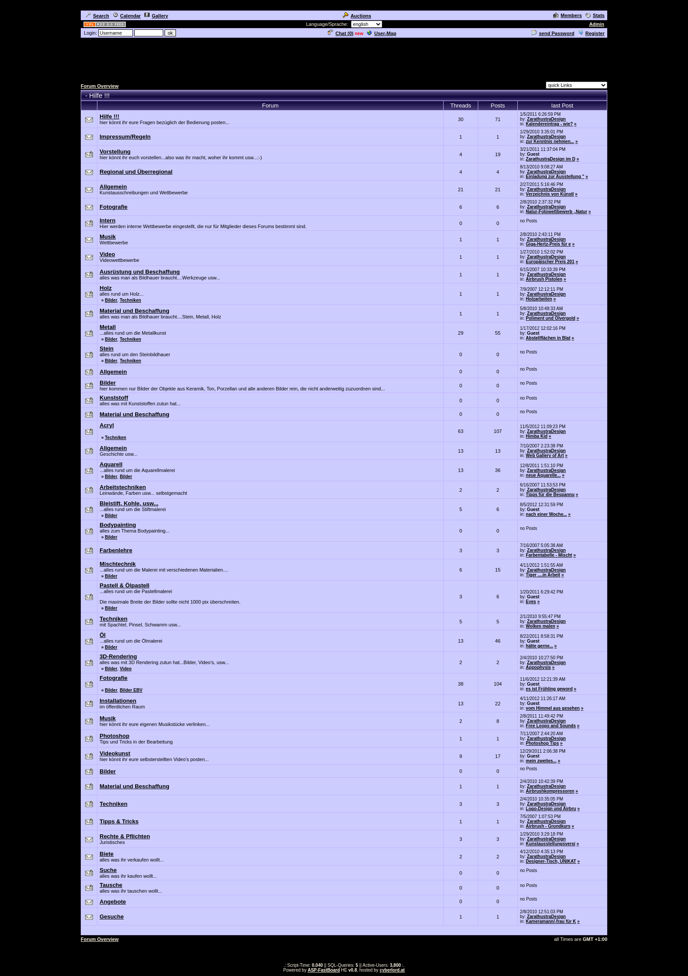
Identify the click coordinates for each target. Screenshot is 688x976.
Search (97, 15)
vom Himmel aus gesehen (553, 708)
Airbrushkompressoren (550, 791)
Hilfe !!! (99, 95)
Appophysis (538, 667)
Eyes (531, 601)
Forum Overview (99, 86)
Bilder (111, 300)
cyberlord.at (392, 970)
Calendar (127, 15)
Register (591, 33)
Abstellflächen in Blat (548, 338)
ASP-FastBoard (324, 970)
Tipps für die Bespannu (550, 494)
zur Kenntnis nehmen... (550, 141)
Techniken (130, 300)
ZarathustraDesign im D (550, 159)
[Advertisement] (344, 58)
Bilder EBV (131, 690)
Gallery (156, 15)
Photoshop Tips (542, 743)
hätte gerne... (539, 646)
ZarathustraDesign (546, 119)
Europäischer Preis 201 (550, 261)
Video (126, 668)
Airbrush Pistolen (544, 279)
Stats (595, 15)
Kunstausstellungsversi (550, 843)
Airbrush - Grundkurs (548, 826)
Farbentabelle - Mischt (549, 555)
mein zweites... (541, 760)
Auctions (357, 15)
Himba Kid (536, 436)
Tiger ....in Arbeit (543, 574)
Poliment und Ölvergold (550, 318)
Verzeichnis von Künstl (549, 194)
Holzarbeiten (539, 299)
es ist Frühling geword (549, 688)
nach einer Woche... (546, 514)
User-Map (381, 33)
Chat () (340, 33)
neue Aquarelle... (543, 475)
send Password (552, 33)
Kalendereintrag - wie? (549, 124)
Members (567, 15)
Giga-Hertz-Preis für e (548, 244)
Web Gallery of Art (545, 455)
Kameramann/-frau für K (551, 921)
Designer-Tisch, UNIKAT (551, 861)
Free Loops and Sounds (551, 725)
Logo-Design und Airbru (551, 808)
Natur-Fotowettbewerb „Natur (556, 211)
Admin (596, 24)
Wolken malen (540, 626)
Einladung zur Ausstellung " (555, 176)
